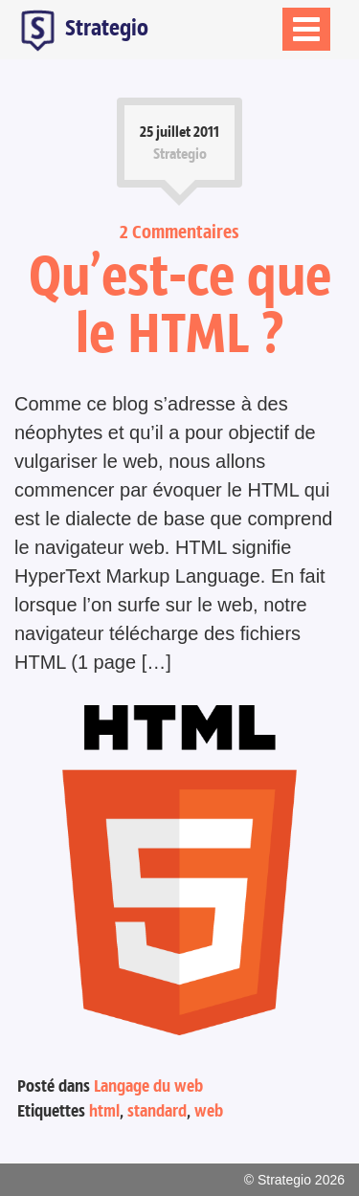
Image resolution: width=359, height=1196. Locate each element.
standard (157, 1110)
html (104, 1110)
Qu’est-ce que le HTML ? (180, 303)
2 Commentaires (179, 231)
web (208, 1110)
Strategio (81, 30)
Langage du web (148, 1085)
